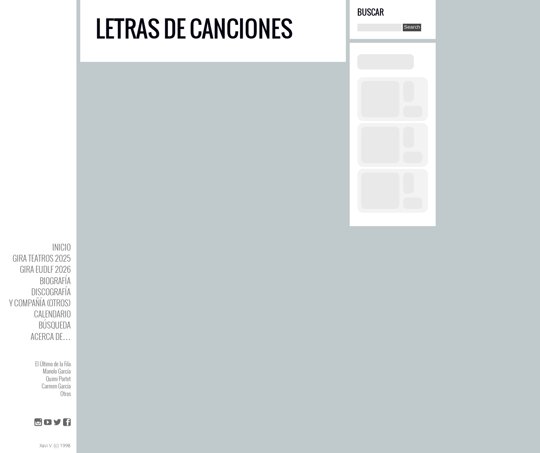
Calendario (52, 314)
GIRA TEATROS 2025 (42, 258)
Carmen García (56, 386)
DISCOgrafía (51, 292)
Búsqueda (55, 325)
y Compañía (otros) (40, 303)
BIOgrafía (55, 280)
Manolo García (57, 371)
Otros (65, 393)
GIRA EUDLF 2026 (45, 269)
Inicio (61, 247)
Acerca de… (51, 336)
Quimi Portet (58, 378)
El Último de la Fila (53, 363)
